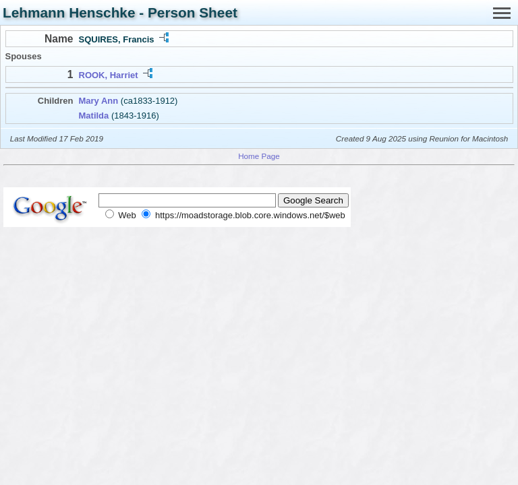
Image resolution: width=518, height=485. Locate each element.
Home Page (259, 156)
